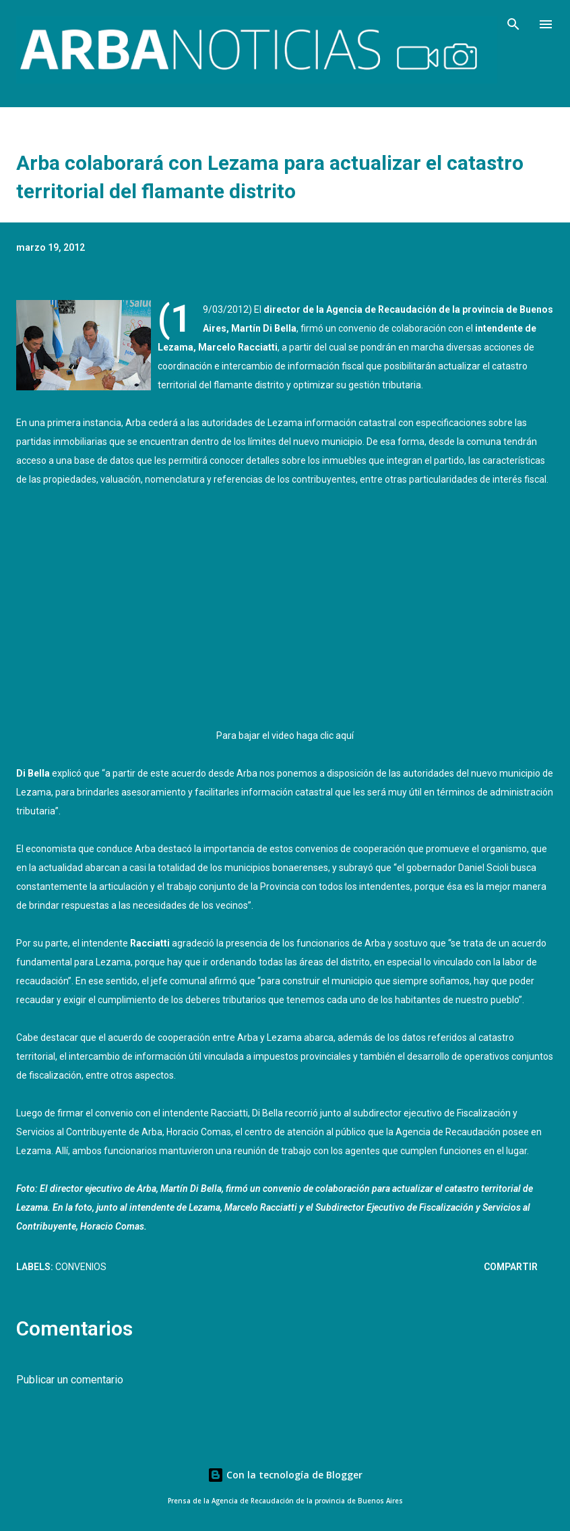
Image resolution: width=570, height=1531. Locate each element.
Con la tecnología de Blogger (285, 1474)
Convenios (80, 1266)
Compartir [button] (511, 1266)
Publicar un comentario (69, 1379)
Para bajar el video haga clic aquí (285, 735)
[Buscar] (513, 24)
